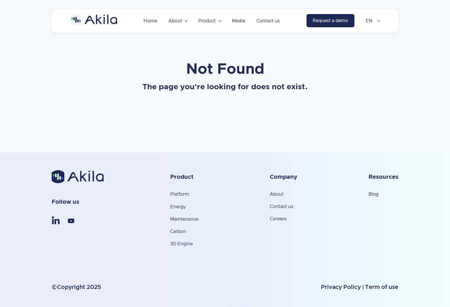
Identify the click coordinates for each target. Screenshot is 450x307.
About (277, 194)
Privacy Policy (341, 287)
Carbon (178, 231)
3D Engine (181, 244)
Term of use (381, 287)
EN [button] (373, 21)
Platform (179, 194)
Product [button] (209, 21)
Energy (178, 207)
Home (150, 21)
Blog (373, 194)
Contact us (268, 21)
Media (238, 21)
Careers (278, 219)
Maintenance (184, 219)
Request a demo (330, 20)
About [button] (177, 21)
